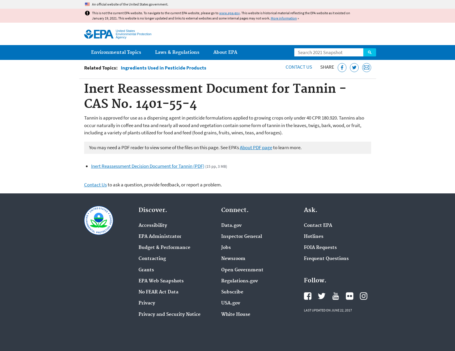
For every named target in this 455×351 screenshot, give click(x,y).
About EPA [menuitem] (225, 52)
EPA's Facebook (307, 296)
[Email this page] (366, 67)
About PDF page (256, 147)
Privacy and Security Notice (170, 314)
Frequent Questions (326, 258)
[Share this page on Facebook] (342, 67)
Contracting (152, 258)
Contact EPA (318, 225)
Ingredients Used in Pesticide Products (163, 68)
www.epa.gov (229, 13)
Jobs (226, 247)
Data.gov (231, 225)
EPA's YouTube (335, 296)
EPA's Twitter (321, 296)
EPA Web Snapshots (161, 281)
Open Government (242, 270)
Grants (146, 270)
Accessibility (153, 225)
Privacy (147, 303)
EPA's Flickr (349, 296)
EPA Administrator (160, 236)
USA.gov (230, 303)
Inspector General (241, 236)
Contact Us (299, 67)
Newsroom (233, 258)
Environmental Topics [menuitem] (116, 52)
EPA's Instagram (363, 296)
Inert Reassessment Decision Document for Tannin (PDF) (147, 166)
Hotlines (313, 236)
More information (284, 18)
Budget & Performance (164, 247)
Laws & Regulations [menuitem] (177, 52)
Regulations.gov (239, 281)
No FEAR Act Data (158, 292)
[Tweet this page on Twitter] (354, 67)
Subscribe (232, 292)
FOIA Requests (320, 247)
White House (235, 314)
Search (369, 52)
